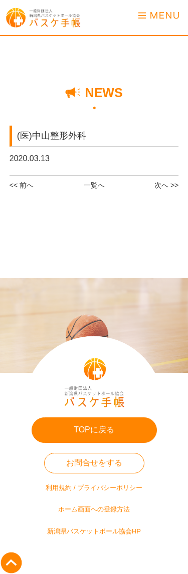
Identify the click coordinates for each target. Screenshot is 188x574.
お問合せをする (94, 462)
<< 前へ (22, 185)
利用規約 (59, 487)
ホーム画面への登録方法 (94, 509)
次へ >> (166, 185)
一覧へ (94, 185)
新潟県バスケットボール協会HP (94, 531)
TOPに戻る (94, 429)
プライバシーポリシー (109, 487)
